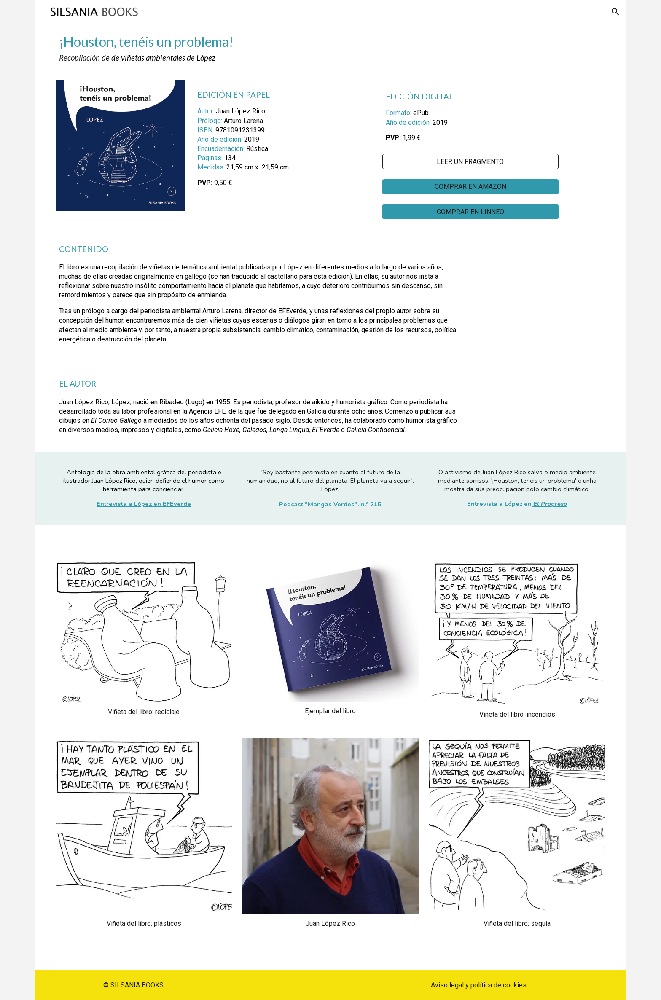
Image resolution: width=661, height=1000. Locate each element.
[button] (615, 12)
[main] (330, 48)
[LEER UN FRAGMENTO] (470, 161)
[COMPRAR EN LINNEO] (470, 212)
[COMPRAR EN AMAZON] (470, 186)
